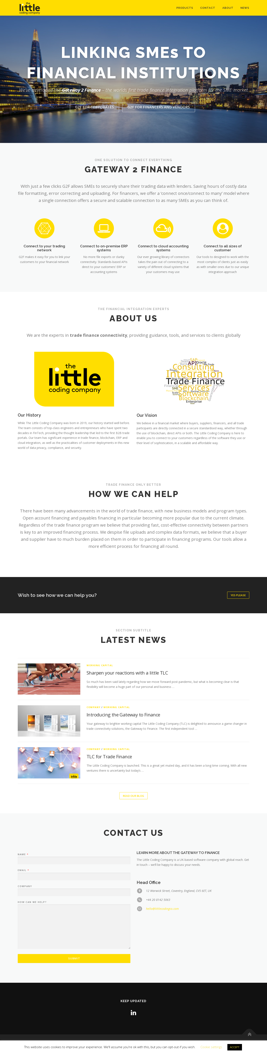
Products (184, 7)
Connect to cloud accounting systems (163, 291)
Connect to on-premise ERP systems (104, 291)
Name (23, 936)
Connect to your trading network (44, 291)
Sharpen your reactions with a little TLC (127, 772)
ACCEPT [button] (234, 1047)
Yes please (238, 595)
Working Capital (100, 764)
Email (23, 952)
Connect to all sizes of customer (223, 291)
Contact (207, 7)
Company (93, 806)
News (245, 7)
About (227, 7)
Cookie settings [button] (211, 1047)
